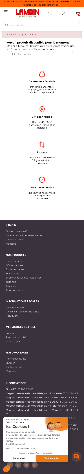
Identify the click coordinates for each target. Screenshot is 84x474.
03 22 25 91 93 (70, 393)
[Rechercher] (42, 25)
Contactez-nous (14, 239)
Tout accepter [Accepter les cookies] (52, 458)
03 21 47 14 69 (69, 406)
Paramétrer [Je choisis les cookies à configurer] (19, 458)
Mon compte (13, 341)
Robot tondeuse (15, 269)
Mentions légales (15, 307)
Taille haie (11, 282)
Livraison (10, 333)
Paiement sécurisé (16, 337)
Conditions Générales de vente (22, 311)
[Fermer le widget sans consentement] (18, 419)
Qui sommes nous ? (17, 231)
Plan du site (12, 315)
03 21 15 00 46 (69, 401)
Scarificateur (12, 273)
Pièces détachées (15, 261)
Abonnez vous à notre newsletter (24, 235)
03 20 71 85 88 (69, 425)
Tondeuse (11, 286)
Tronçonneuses (14, 290)
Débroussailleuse (15, 265)
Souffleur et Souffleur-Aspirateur (23, 277)
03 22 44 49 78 (69, 397)
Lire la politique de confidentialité (20, 448)
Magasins (11, 243)
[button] (6, 468)
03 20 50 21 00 (25, 389)
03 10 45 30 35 (70, 429)
